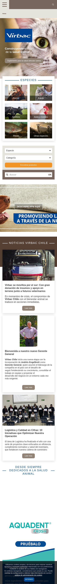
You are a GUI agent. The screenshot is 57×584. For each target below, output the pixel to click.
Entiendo (29, 579)
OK (50, 174)
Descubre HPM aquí (28, 206)
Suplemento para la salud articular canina (24, 61)
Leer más (28, 308)
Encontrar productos (28, 165)
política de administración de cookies (28, 575)
